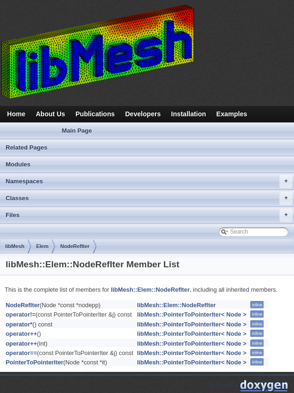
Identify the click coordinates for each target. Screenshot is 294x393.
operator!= (21, 314)
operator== (21, 352)
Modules (18, 164)
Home (16, 114)
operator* (19, 324)
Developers (143, 114)
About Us (50, 114)
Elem (42, 246)
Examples (232, 114)
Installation (188, 114)
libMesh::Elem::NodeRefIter (150, 289)
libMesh (14, 246)
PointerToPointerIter (34, 362)
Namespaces (149, 181)
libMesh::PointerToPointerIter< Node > (192, 314)
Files (149, 215)
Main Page (77, 130)
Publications (95, 114)
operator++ (21, 333)
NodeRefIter (74, 246)
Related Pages (26, 147)
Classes (149, 198)
